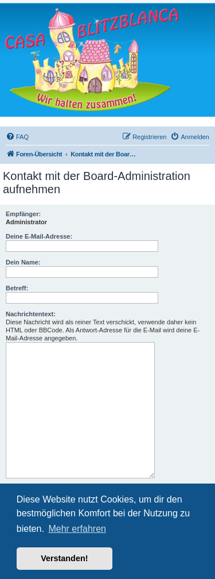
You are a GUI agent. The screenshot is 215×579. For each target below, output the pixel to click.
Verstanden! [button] (64, 558)
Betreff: (17, 288)
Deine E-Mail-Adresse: (39, 236)
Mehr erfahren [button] (77, 529)
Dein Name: (23, 262)
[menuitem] (17, 137)
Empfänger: (23, 213)
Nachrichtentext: (31, 313)
